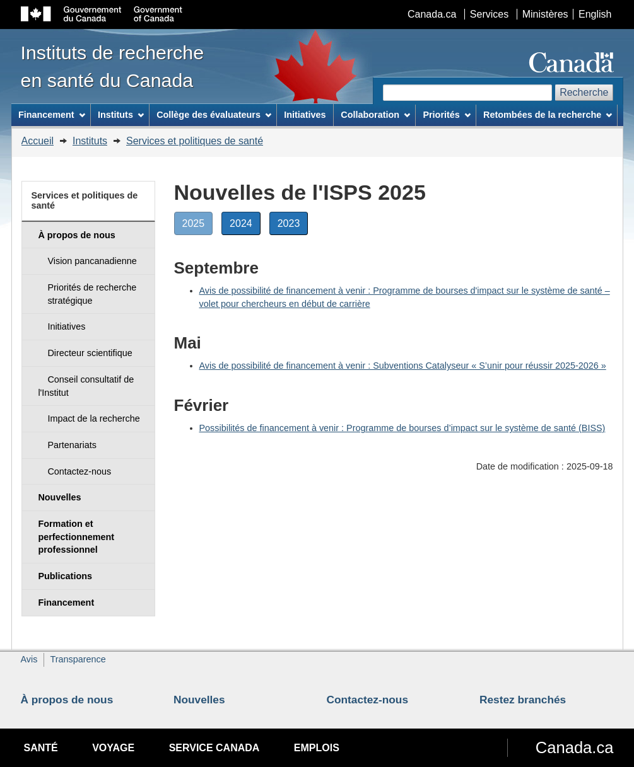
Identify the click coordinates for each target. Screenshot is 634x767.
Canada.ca (432, 14)
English (594, 14)
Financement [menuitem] (51, 115)
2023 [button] (293, 225)
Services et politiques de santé (194, 141)
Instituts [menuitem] (121, 115)
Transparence (77, 659)
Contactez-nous (368, 699)
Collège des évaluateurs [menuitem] (213, 115)
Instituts (90, 141)
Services (489, 14)
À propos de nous (67, 699)
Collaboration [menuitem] (375, 115)
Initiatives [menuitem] (305, 115)
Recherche (584, 92)
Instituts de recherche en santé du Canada (112, 66)
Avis (29, 659)
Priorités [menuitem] (446, 115)
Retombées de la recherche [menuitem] (547, 115)
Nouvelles (199, 699)
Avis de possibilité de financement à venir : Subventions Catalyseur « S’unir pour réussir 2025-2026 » (402, 365)
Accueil (37, 141)
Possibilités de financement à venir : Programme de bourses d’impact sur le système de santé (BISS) (402, 428)
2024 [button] (245, 225)
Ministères (545, 14)
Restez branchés (522, 699)
